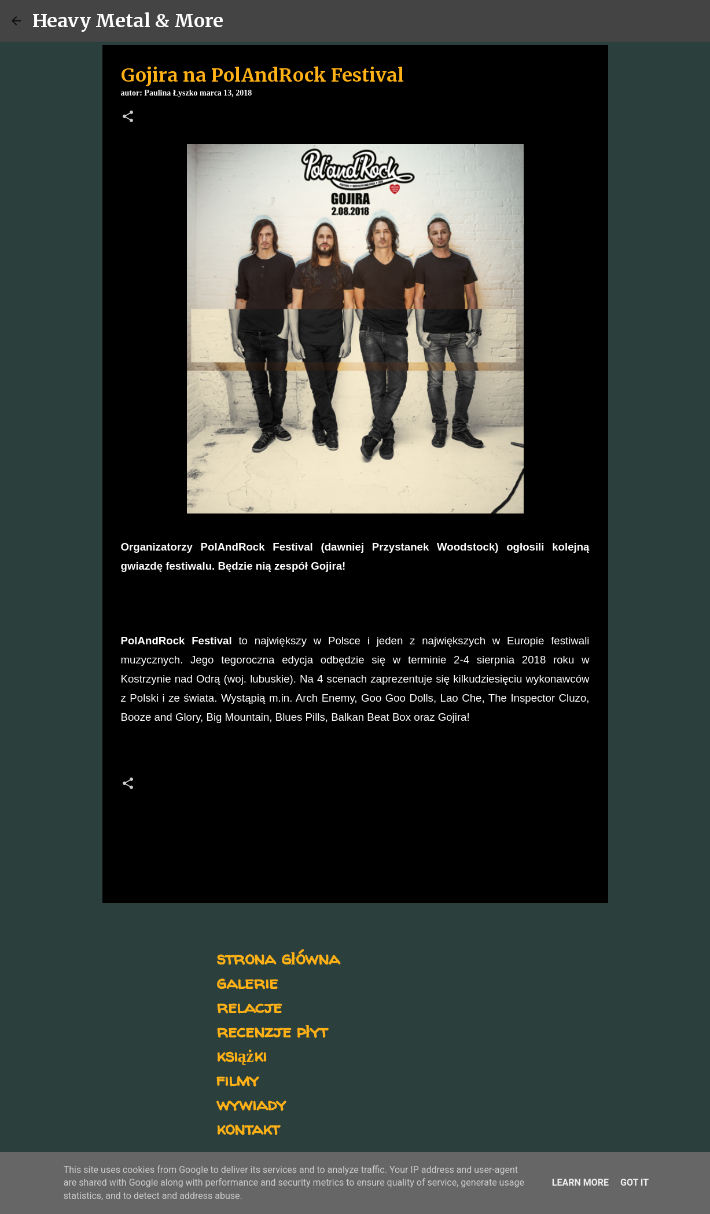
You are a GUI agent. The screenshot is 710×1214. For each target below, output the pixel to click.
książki (241, 1055)
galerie (247, 982)
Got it (634, 1182)
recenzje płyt (272, 1031)
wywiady (251, 1104)
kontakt (247, 1128)
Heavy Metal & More (127, 20)
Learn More (580, 1182)
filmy (237, 1079)
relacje (249, 1006)
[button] (128, 117)
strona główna (278, 958)
